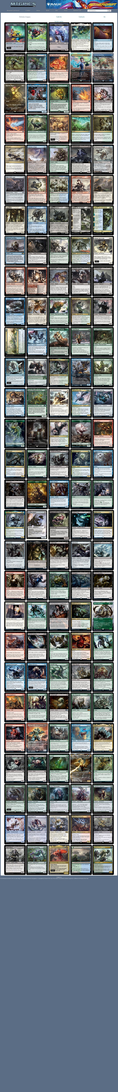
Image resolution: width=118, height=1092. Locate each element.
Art (104, 17)
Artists (38, 10)
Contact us (59, 877)
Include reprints (59, 21)
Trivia (65, 10)
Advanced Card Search (13, 10)
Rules (47, 10)
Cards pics (82, 17)
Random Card (77, 10)
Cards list (59, 17)
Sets (57, 10)
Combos (28, 10)
